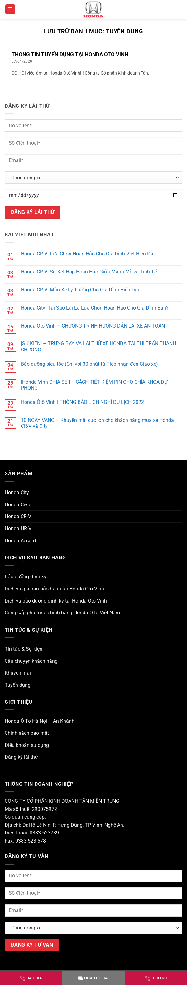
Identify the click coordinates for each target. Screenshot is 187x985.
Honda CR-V (18, 516)
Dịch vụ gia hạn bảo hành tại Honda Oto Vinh (54, 589)
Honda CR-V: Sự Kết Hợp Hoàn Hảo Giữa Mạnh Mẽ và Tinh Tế (89, 272)
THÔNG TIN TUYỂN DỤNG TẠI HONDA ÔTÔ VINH (70, 54)
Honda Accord (20, 541)
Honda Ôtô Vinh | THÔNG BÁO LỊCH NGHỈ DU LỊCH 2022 (82, 402)
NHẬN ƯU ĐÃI (93, 978)
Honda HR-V (18, 528)
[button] (10, 9)
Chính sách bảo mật (27, 733)
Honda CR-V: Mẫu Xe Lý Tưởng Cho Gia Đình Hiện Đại (80, 290)
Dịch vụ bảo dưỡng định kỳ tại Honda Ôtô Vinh (56, 601)
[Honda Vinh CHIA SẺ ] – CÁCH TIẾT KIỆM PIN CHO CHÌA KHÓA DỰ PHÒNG (94, 385)
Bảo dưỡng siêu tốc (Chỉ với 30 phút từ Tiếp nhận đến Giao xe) (89, 364)
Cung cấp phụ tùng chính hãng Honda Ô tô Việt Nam (62, 613)
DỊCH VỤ (156, 978)
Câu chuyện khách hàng (31, 661)
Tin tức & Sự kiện (23, 649)
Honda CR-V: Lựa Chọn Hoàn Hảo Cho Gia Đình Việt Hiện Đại (88, 254)
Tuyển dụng (18, 685)
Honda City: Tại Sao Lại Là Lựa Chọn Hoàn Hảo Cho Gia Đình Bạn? (95, 308)
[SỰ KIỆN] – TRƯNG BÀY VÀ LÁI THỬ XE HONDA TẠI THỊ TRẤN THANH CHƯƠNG (98, 346)
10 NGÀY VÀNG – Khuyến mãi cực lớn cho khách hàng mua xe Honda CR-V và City (97, 423)
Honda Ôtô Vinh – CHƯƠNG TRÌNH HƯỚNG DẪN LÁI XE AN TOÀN (93, 326)
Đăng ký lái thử (21, 757)
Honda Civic (18, 505)
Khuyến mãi (18, 673)
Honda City (17, 492)
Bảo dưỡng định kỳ (25, 577)
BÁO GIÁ (31, 978)
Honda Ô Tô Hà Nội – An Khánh (39, 721)
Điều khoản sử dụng (27, 745)
